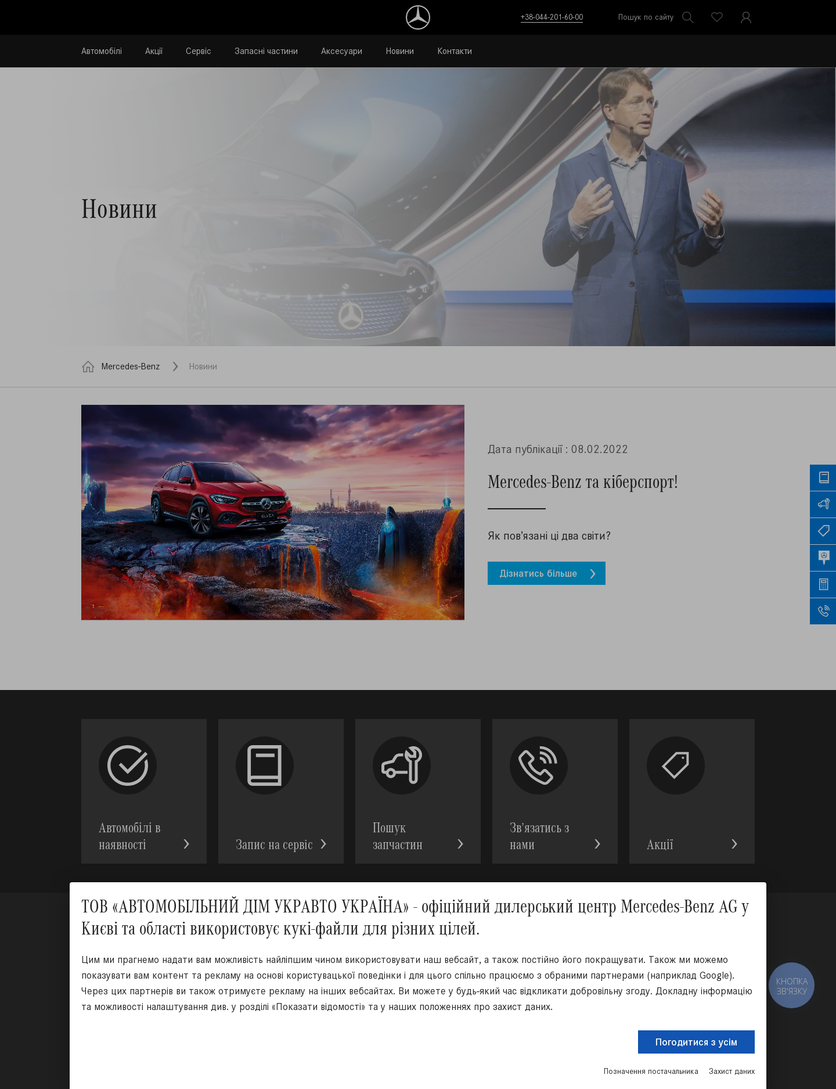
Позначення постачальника (651, 1071)
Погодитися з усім (696, 1042)
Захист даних (732, 1071)
